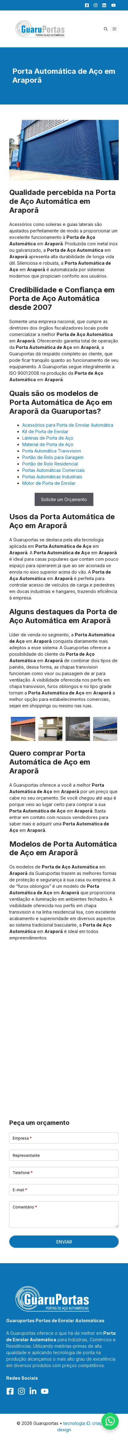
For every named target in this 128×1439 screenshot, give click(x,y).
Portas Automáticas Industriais (52, 476)
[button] (105, 29)
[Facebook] (85, 5)
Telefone (23, 1172)
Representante (26, 1155)
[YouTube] (112, 5)
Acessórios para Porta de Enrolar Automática (67, 425)
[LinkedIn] (102, 5)
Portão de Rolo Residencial (50, 463)
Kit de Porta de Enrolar (45, 431)
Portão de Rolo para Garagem (52, 457)
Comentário (25, 1207)
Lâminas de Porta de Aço (47, 438)
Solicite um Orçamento (64, 499)
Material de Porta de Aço (47, 444)
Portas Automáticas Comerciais (53, 470)
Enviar (64, 1241)
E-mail (20, 1190)
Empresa (22, 1138)
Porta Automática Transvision (51, 450)
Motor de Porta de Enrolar (48, 483)
